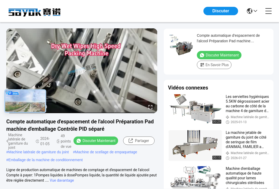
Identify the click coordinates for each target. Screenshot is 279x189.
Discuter (220, 11)
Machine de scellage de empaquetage (106, 152)
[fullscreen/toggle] (150, 107)
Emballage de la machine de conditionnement (45, 160)
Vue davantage (62, 180)
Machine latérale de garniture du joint (38, 152)
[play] (81, 70)
